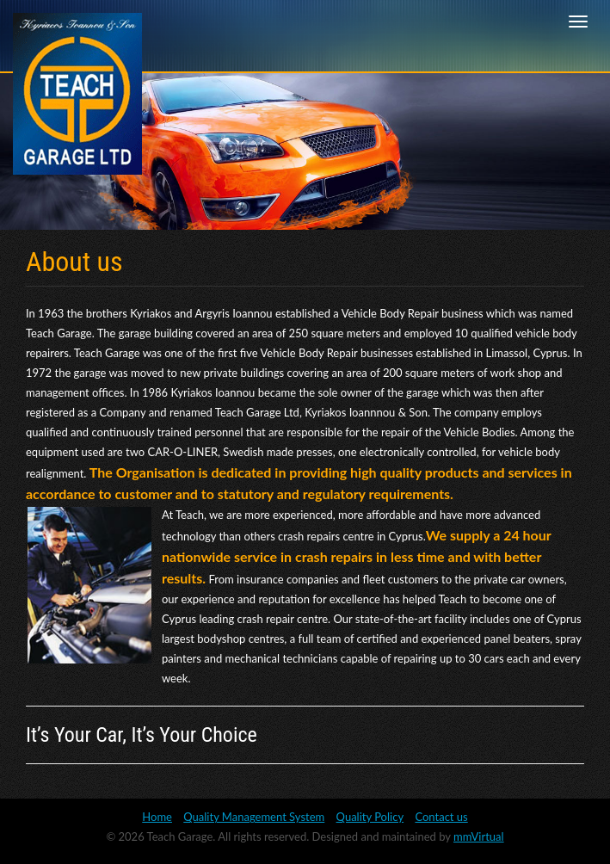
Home (157, 817)
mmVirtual (478, 836)
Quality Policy (370, 817)
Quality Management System (253, 817)
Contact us (441, 817)
